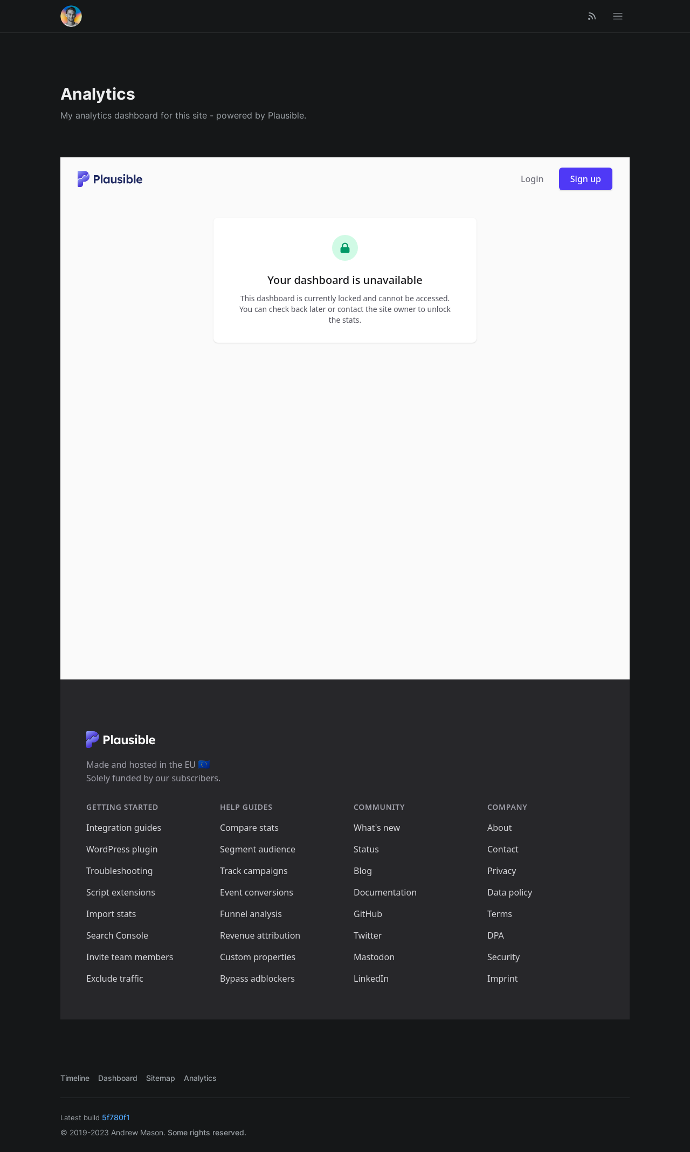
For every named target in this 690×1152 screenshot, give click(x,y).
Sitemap (160, 1077)
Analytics (200, 1077)
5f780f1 (116, 1117)
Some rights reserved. (207, 1132)
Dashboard (117, 1077)
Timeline (74, 1077)
